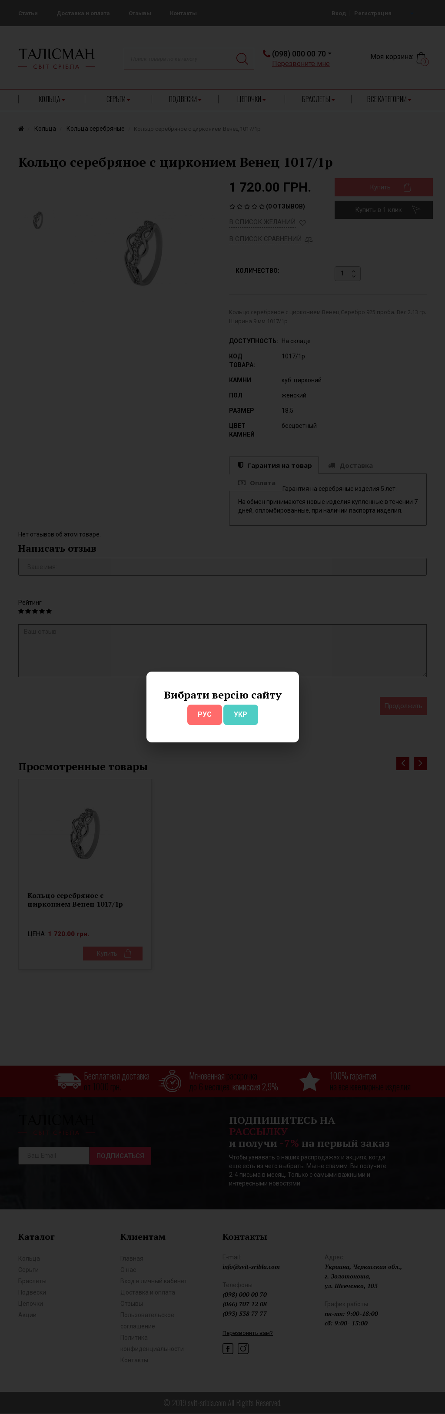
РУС (205, 714)
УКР (240, 714)
